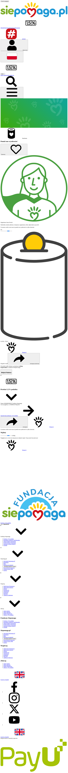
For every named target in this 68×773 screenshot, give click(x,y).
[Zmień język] (12, 56)
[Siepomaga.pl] (34, 16)
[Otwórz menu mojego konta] (14, 45)
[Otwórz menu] (12, 92)
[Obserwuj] (14, 149)
